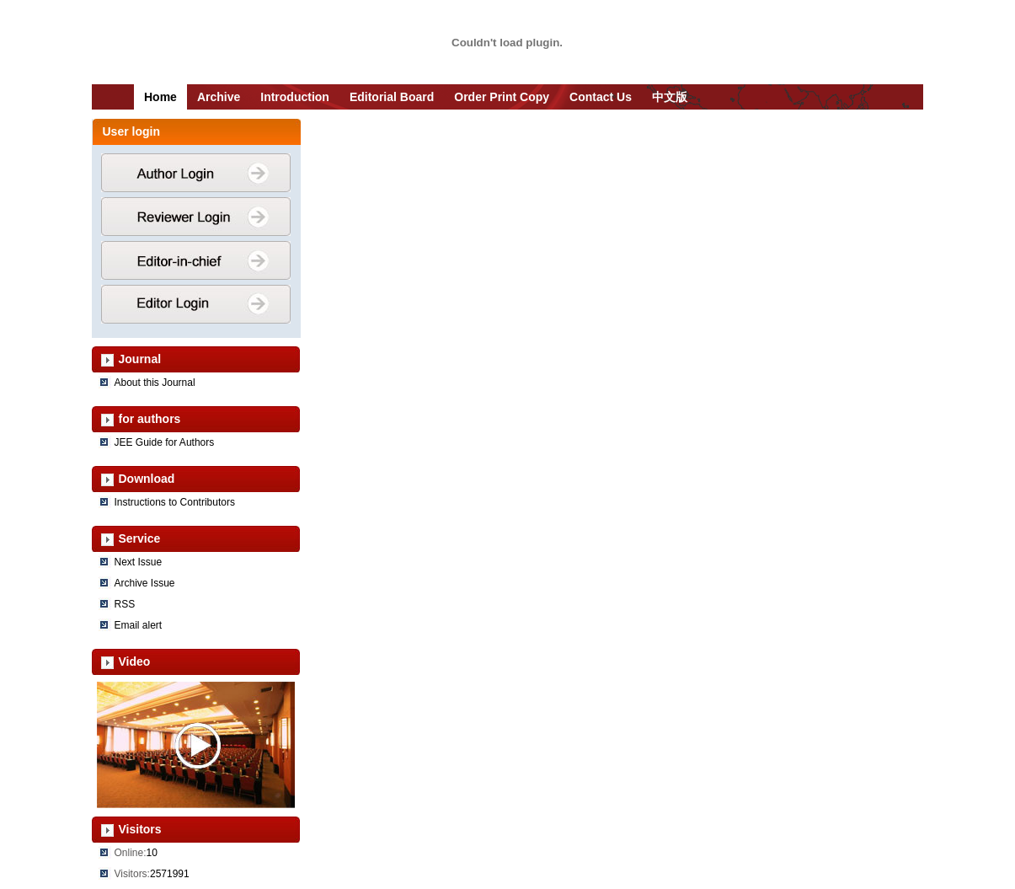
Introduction (294, 97)
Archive (218, 97)
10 (152, 853)
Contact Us (600, 97)
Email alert (139, 625)
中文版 (669, 97)
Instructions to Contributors (175, 502)
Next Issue (139, 562)
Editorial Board (392, 97)
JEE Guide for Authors (165, 442)
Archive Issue (145, 583)
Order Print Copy (501, 97)
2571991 (170, 874)
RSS (125, 604)
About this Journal (155, 382)
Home (160, 97)
